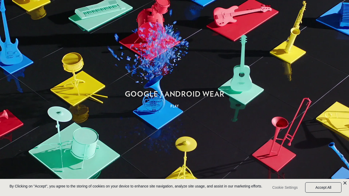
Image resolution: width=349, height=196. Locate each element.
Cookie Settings (285, 187)
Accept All (323, 187)
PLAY (174, 106)
